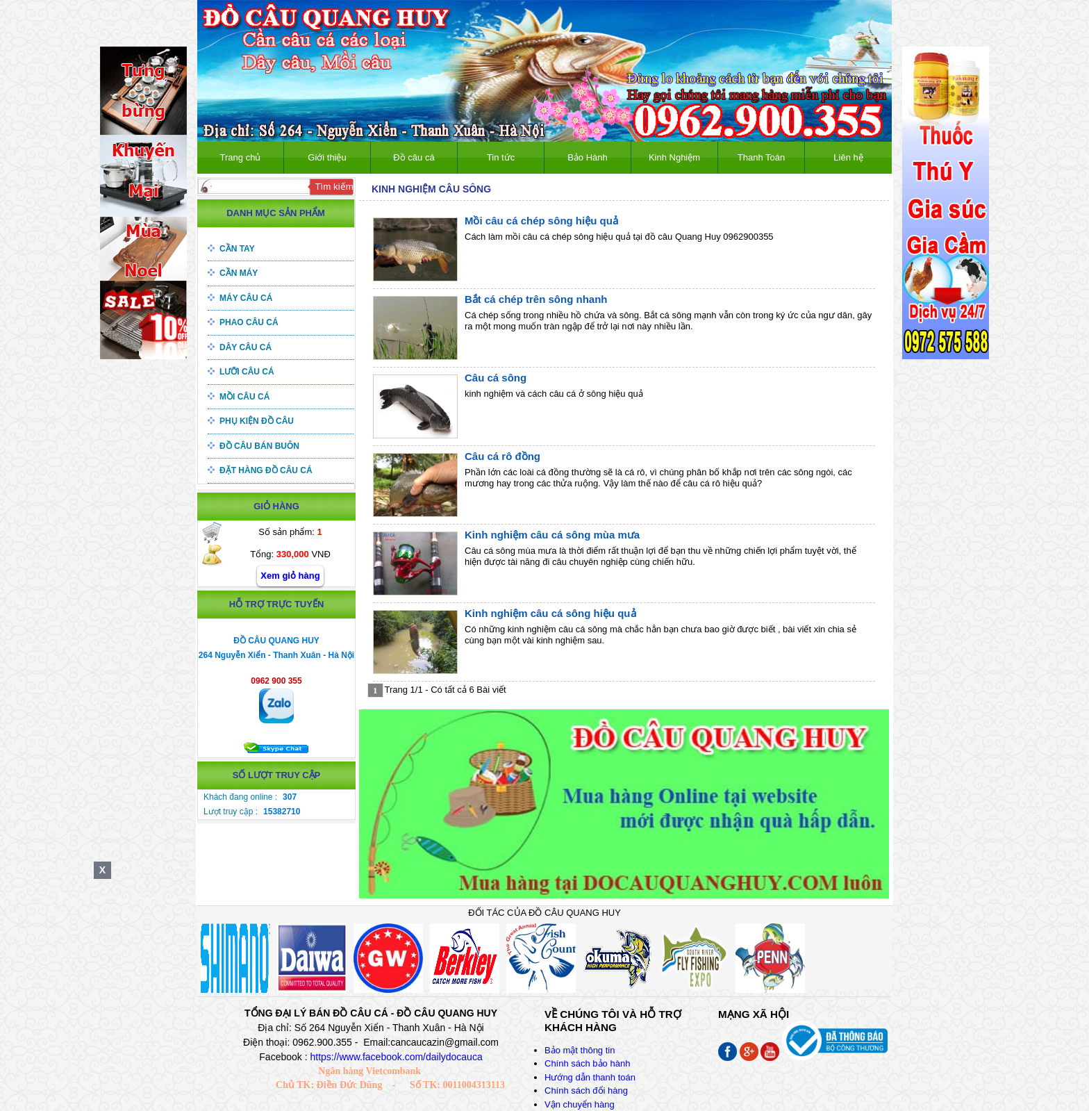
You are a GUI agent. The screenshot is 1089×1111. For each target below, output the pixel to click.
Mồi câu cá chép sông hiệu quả (541, 221)
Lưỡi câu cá (246, 372)
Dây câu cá (245, 347)
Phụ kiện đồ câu (256, 421)
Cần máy (238, 273)
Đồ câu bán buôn (259, 446)
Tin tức (501, 157)
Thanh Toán (761, 157)
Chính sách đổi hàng (586, 1090)
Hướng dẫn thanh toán (589, 1077)
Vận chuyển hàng (579, 1104)
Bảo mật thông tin (579, 1050)
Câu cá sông (495, 378)
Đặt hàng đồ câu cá (266, 470)
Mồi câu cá (244, 397)
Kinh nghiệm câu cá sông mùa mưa (552, 535)
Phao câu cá (249, 322)
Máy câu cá (245, 298)
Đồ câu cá (413, 157)
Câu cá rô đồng (502, 456)
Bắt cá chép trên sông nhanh (536, 299)
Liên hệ (848, 157)
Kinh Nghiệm (674, 157)
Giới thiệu (327, 157)
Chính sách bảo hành (587, 1063)
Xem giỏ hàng (289, 575)
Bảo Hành (587, 157)
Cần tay (237, 249)
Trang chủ (240, 157)
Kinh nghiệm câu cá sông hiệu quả (550, 613)
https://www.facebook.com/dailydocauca (396, 1056)
